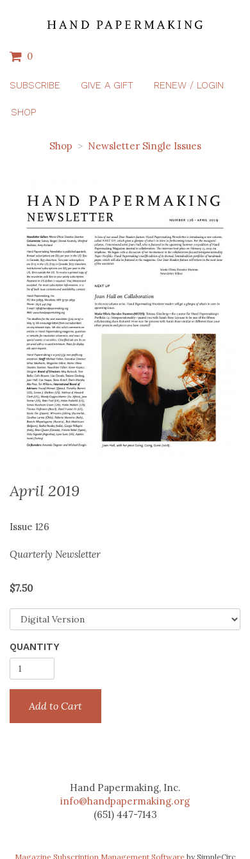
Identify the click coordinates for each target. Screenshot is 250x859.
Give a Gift (107, 85)
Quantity (35, 647)
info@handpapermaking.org (125, 801)
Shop (23, 112)
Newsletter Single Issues (144, 146)
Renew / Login (189, 85)
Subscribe (35, 85)
